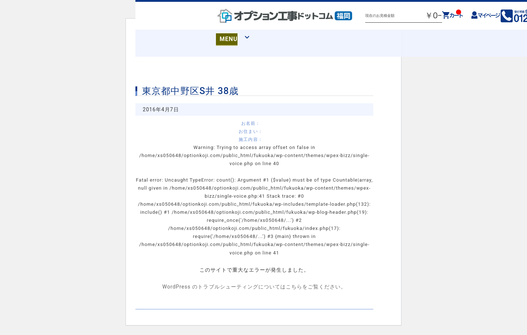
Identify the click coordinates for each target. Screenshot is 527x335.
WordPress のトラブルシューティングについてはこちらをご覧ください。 (254, 287)
